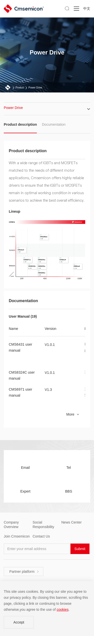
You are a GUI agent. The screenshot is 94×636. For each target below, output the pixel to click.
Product (20, 87)
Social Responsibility (43, 524)
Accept (19, 622)
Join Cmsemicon (17, 536)
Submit (79, 549)
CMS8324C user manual (22, 375)
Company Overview (11, 524)
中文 (86, 8)
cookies (62, 610)
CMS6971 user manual (20, 392)
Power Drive (35, 87)
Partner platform (24, 572)
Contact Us (41, 536)
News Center (71, 522)
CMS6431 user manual (20, 347)
